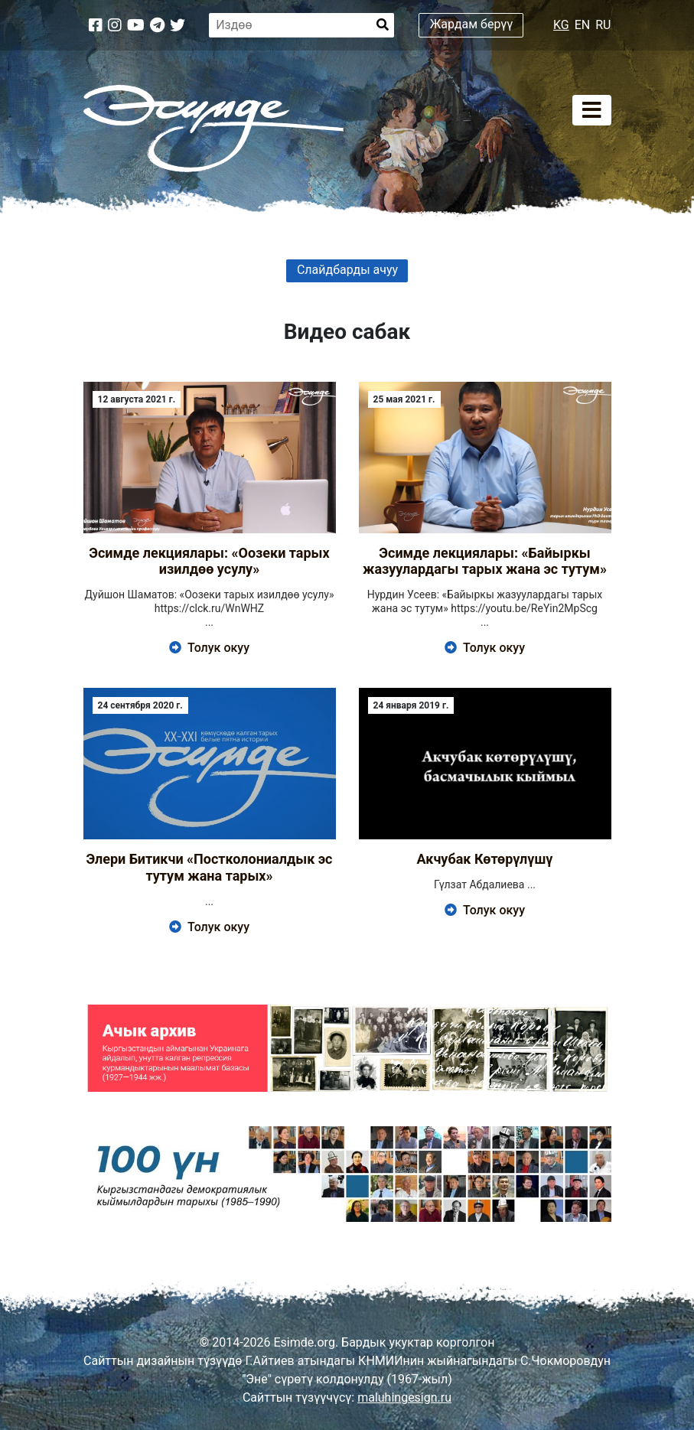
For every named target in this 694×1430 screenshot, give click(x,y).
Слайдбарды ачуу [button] (347, 269)
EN (583, 25)
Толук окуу (209, 647)
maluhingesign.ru (404, 1397)
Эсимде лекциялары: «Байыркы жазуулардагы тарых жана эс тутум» (485, 561)
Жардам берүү (471, 24)
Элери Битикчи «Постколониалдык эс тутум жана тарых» (209, 867)
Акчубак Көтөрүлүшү (484, 859)
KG (561, 25)
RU (603, 25)
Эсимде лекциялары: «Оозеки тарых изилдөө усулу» (209, 561)
